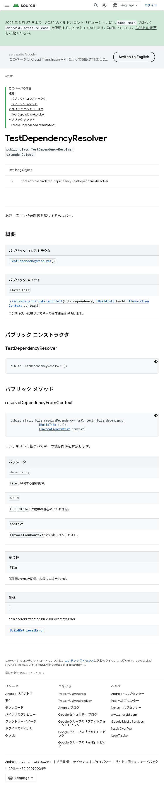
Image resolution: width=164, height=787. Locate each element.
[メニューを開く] (7, 5)
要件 (8, 701)
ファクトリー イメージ (20, 721)
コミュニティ (43, 762)
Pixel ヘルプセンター (125, 701)
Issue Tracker (120, 735)
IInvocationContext (54, 429)
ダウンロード (14, 708)
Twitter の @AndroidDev (75, 701)
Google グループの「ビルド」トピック (82, 733)
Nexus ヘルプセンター (126, 708)
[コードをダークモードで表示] (156, 361)
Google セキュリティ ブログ (77, 715)
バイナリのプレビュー (20, 715)
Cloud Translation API (49, 59)
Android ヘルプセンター (127, 694)
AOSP (9, 76)
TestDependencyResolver (30, 261)
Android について (17, 762)
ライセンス (80, 762)
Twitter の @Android (72, 694)
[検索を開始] (96, 5)
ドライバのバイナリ (19, 728)
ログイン (151, 5)
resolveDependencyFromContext (36, 301)
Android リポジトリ (18, 694)
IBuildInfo (105, 301)
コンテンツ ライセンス (79, 661)
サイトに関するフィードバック (136, 762)
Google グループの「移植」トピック (82, 744)
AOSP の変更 (146, 28)
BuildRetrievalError (27, 630)
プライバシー (102, 762)
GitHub (10, 735)
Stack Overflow (121, 728)
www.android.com (124, 715)
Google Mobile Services (127, 721)
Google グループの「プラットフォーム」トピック (82, 723)
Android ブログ (68, 708)
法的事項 (62, 762)
